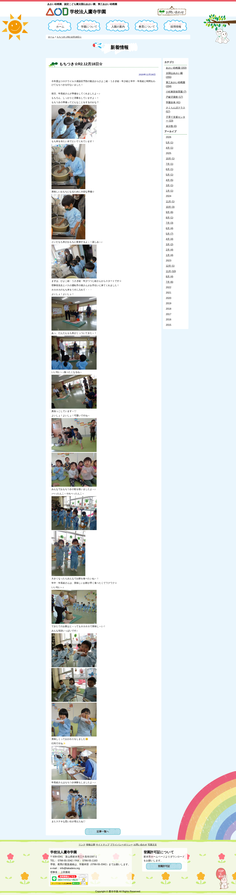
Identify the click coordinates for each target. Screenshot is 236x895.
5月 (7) (169, 233)
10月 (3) (170, 207)
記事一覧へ (103, 831)
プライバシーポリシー (121, 844)
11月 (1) (170, 201)
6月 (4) (169, 228)
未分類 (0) (171, 126)
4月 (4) (169, 239)
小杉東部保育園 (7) (176, 91)
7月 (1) (169, 164)
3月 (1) (169, 185)
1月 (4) (169, 255)
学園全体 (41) (173, 102)
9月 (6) (169, 212)
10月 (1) (170, 158)
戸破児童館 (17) (174, 97)
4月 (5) (169, 180)
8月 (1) (169, 217)
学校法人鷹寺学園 (88, 11)
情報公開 (90, 844)
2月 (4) (169, 249)
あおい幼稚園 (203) (176, 68)
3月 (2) (169, 244)
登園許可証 (164, 866)
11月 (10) (171, 271)
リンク (82, 844)
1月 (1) (169, 191)
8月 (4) (169, 276)
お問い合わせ (175, 12)
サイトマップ (102, 844)
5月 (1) (169, 142)
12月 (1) (170, 266)
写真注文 (152, 844)
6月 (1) (169, 169)
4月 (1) (169, 148)
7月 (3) (169, 223)
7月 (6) (169, 282)
